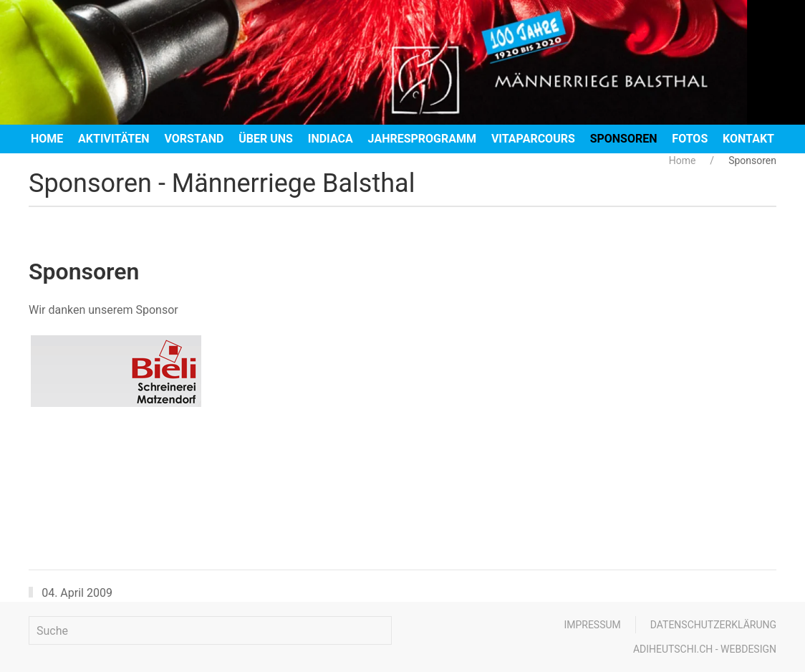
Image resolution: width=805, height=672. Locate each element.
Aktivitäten (114, 138)
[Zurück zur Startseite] (402, 62)
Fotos (690, 138)
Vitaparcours (533, 138)
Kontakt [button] (748, 138)
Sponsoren (623, 138)
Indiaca (330, 138)
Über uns (265, 138)
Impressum (592, 624)
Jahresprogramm (422, 138)
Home (47, 138)
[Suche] (210, 630)
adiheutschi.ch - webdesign (704, 649)
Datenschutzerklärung (713, 624)
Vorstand (193, 138)
